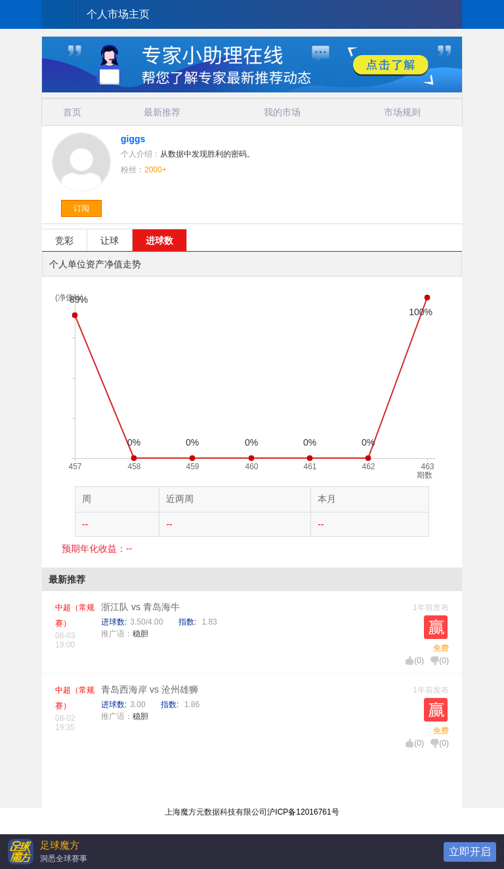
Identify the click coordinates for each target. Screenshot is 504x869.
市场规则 (402, 112)
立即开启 (470, 851)
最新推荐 (162, 112)
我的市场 (282, 112)
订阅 (81, 208)
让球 (109, 240)
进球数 (159, 240)
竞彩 (64, 240)
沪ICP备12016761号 (303, 812)
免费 (441, 648)
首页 (72, 112)
